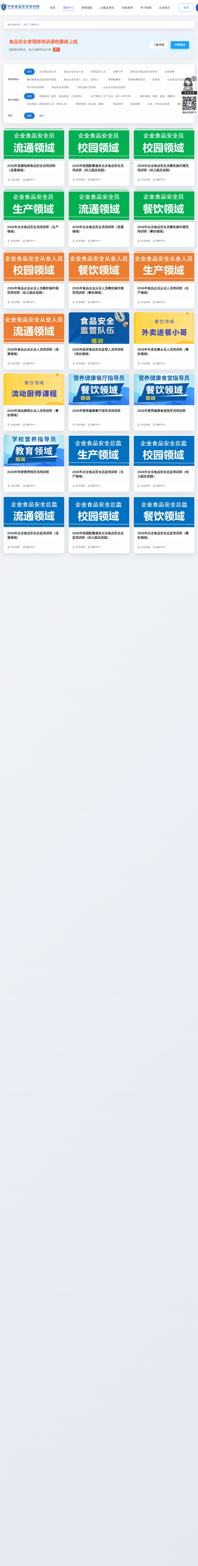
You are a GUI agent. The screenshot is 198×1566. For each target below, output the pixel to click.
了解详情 (158, 44)
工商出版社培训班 (86, 87)
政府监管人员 (98, 71)
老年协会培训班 (35, 87)
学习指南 (146, 7)
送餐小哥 (118, 71)
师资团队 (87, 7)
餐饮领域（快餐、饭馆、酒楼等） (158, 96)
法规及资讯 (107, 7)
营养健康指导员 (136, 79)
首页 (53, 7)
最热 (41, 115)
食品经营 (118, 103)
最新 (29, 115)
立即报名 (180, 44)
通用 (179, 103)
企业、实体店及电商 (159, 103)
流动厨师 (170, 71)
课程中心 (68, 7)
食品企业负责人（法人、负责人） (82, 79)
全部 (29, 71)
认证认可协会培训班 (114, 87)
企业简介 (164, 7)
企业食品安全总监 (177, 79)
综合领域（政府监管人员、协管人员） (48, 103)
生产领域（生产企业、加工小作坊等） (112, 96)
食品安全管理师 (60, 87)
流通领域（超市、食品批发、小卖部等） (61, 96)
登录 (186, 7)
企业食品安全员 (47, 71)
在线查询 (127, 7)
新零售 (156, 79)
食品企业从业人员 (74, 71)
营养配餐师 (114, 79)
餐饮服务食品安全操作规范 (41, 79)
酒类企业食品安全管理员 (143, 71)
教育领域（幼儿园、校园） (91, 103)
